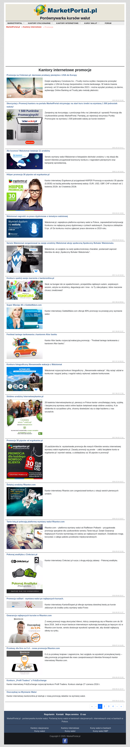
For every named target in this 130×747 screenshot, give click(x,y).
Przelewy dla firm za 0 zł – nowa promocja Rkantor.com (33, 648)
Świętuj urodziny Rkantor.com (21, 485)
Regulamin (49, 714)
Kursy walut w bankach (100, 728)
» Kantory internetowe (31, 27)
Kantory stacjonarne (40, 728)
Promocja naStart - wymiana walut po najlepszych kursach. (35, 599)
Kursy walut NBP (100, 731)
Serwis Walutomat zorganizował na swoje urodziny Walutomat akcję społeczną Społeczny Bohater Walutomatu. (60, 243)
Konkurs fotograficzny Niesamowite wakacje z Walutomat (34, 364)
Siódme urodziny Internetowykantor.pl (25, 396)
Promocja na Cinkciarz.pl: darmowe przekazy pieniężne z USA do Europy (42, 75)
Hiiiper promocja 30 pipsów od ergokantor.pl (28, 174)
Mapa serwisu (72, 714)
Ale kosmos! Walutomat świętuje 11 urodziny (28, 151)
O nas (83, 714)
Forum (108, 23)
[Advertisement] (65, 47)
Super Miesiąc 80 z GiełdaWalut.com (24, 305)
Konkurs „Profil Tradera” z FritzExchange (27, 680)
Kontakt (60, 714)
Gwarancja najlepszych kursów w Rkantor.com (29, 615)
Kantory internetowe (70, 728)
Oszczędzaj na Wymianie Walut (22, 692)
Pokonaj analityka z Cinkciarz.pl (22, 554)
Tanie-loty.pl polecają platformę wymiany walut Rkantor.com (35, 522)
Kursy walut (39, 731)
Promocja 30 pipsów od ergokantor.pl (25, 440)
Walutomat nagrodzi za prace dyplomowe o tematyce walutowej (37, 216)
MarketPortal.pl (13, 27)
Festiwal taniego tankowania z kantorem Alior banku (32, 334)
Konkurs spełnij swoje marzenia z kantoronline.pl (30, 278)
